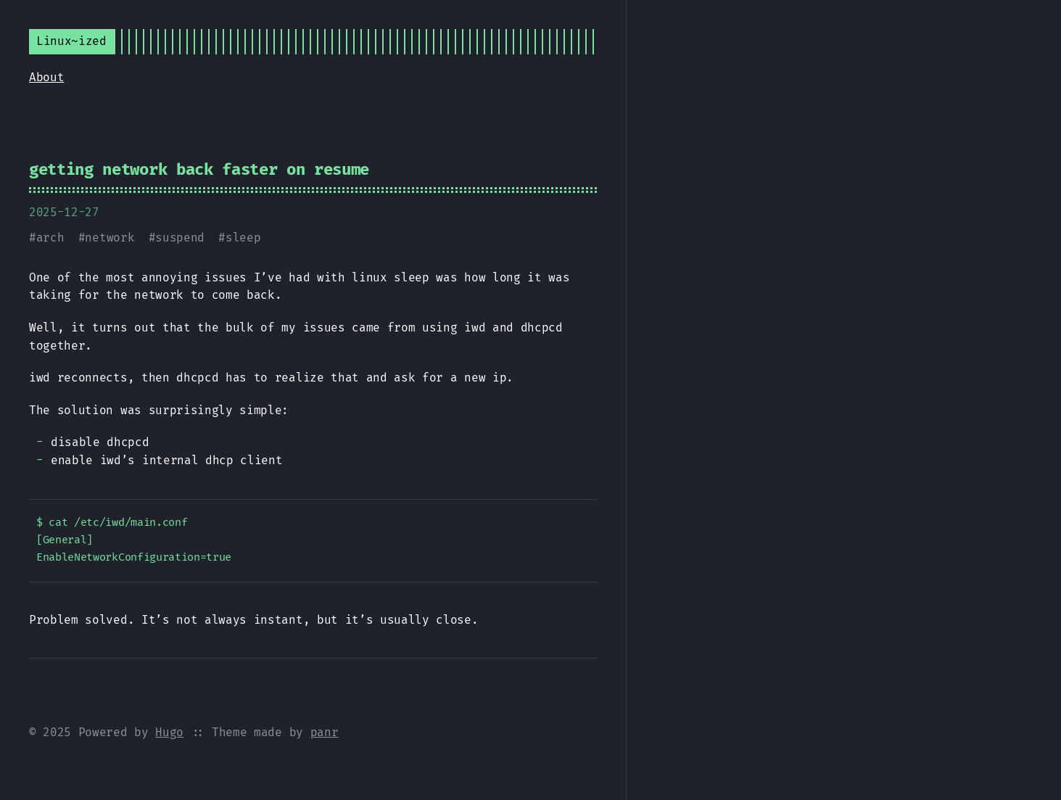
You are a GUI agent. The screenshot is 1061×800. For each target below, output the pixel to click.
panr (324, 732)
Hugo (169, 732)
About (46, 77)
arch (50, 237)
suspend (180, 237)
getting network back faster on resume (199, 169)
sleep (243, 237)
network (109, 237)
